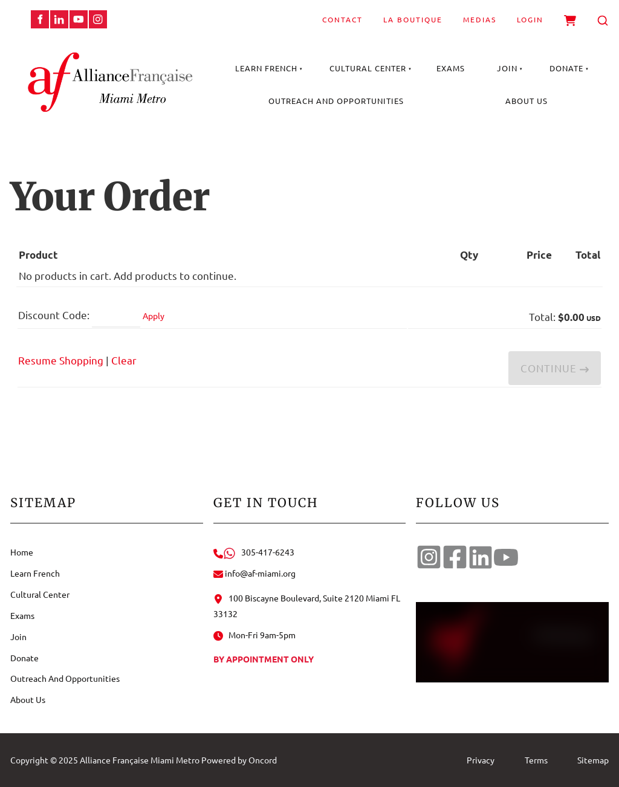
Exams (450, 68)
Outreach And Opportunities (336, 101)
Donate (566, 68)
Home (21, 551)
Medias (479, 19)
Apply (153, 315)
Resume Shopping (60, 360)
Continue (554, 367)
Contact (342, 19)
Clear (124, 360)
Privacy (480, 759)
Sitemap (593, 759)
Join (507, 68)
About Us (526, 101)
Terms (536, 759)
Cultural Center (367, 68)
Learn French (266, 68)
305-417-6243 (253, 551)
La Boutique (412, 19)
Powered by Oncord (239, 759)
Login (530, 19)
